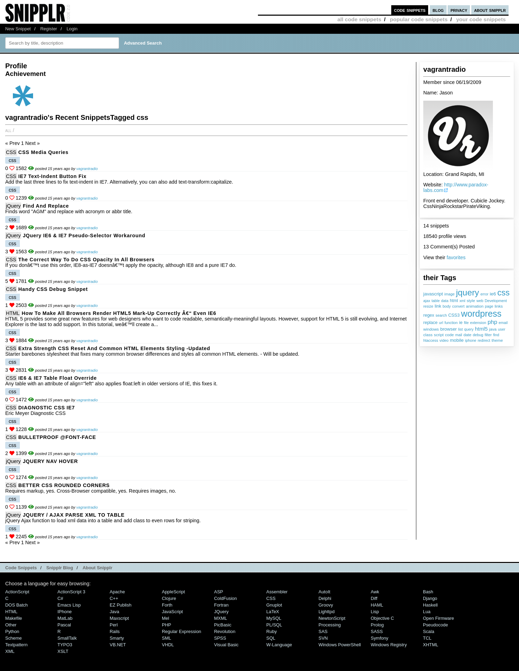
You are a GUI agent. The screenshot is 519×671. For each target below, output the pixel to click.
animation (474, 306)
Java (114, 611)
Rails (115, 631)
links (499, 306)
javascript (433, 293)
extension (478, 323)
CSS (11, 152)
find (496, 335)
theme (497, 340)
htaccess (430, 340)
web (480, 301)
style (471, 300)
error (484, 294)
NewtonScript (332, 618)
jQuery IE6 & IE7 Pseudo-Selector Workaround (84, 235)
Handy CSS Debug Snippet (53, 289)
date (468, 334)
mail (458, 335)
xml (462, 301)
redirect (484, 340)
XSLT (62, 651)
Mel (165, 618)
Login (72, 28)
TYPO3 (64, 644)
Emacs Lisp (69, 605)
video (444, 340)
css (503, 292)
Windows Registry (389, 644)
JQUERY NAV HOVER (50, 461)
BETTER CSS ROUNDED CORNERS (64, 485)
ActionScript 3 (71, 591)
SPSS (220, 638)
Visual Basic (226, 644)
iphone (470, 340)
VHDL (168, 644)
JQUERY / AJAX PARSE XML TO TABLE (74, 515)
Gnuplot (274, 605)
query (468, 329)
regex (428, 315)
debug (478, 335)
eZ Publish (121, 605)
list (460, 329)
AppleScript (173, 591)
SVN (323, 638)
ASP (218, 591)
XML (10, 651)
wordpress (481, 313)
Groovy (326, 605)
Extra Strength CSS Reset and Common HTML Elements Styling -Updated (114, 348)
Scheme (13, 638)
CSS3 (454, 315)
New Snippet (18, 28)
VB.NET (118, 644)
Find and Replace (46, 206)
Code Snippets (21, 567)
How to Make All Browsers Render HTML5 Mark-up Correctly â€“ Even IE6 (119, 313)
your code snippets (481, 19)
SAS (323, 631)
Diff (374, 598)
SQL (270, 638)
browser (448, 329)
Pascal (64, 624)
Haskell (430, 605)
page (489, 306)
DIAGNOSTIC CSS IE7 (46, 407)
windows (431, 329)
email (503, 323)
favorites (456, 257)
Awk (375, 591)
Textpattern (16, 644)
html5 (481, 329)
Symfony (379, 638)
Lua (427, 611)
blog (438, 10)
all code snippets (359, 19)
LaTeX (272, 611)
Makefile (13, 618)
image (450, 294)
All (8, 130)
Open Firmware (438, 618)
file (466, 323)
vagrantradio (87, 169)
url (441, 323)
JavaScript (172, 611)
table (436, 301)
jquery (467, 292)
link (438, 306)
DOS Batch (16, 605)
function (451, 323)
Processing (330, 624)
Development (496, 301)
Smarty (117, 638)
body (447, 306)
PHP (166, 624)
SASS (377, 631)
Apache (117, 591)
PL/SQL (274, 624)
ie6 (493, 293)
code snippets (410, 10)
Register (48, 28)
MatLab (64, 618)
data (444, 301)
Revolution (224, 631)
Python (12, 631)
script (439, 334)
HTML (12, 313)
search (441, 315)
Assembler (277, 591)
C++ (114, 598)
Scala (428, 631)
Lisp (375, 611)
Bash (428, 591)
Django (430, 598)
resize (428, 306)
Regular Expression (181, 631)
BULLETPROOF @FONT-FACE (57, 437)
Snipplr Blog (59, 567)
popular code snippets (419, 19)
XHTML (430, 644)
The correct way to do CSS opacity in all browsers (86, 259)
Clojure (169, 598)
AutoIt (324, 591)
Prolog (377, 624)
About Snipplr (97, 567)
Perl (114, 624)
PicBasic (222, 624)
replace (430, 322)
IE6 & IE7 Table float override (57, 378)
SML (166, 638)
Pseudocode (435, 624)
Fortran (221, 605)
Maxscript (119, 618)
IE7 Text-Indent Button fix (52, 176)
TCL (427, 638)
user (501, 329)
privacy (458, 10)
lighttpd (327, 611)
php (492, 322)
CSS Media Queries (43, 152)
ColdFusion (225, 598)
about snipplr (490, 10)
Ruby (271, 631)
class (428, 334)
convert (458, 306)
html (454, 300)
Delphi (325, 598)
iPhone (64, 611)
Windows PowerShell (340, 644)
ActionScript (17, 591)
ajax (426, 301)
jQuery (13, 206)
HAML (377, 605)
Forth (167, 605)
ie (461, 322)
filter (488, 335)
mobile (456, 340)
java (492, 329)
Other (10, 624)
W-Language (279, 644)
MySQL (273, 618)
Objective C (382, 618)
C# (60, 598)
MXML (220, 618)
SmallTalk (67, 638)
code (449, 334)
